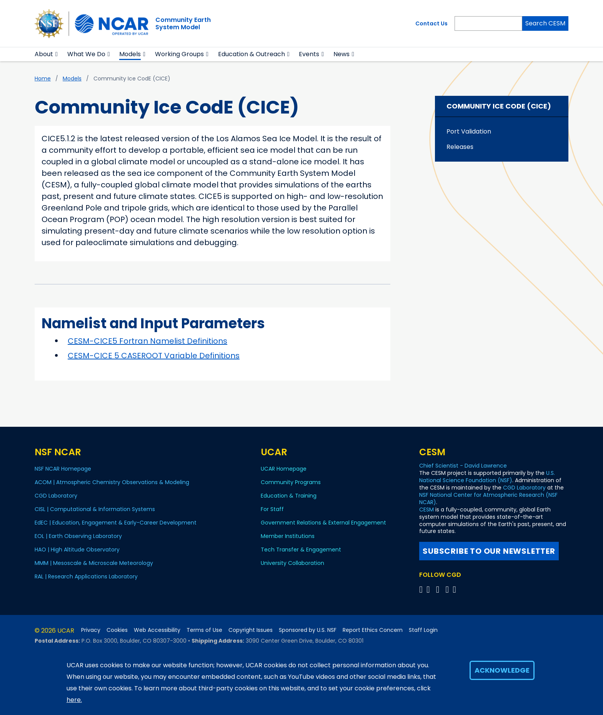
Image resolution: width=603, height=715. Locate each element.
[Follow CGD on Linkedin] (455, 589)
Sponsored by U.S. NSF (307, 630)
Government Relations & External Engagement (323, 522)
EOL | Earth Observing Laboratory (78, 536)
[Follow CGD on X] (422, 589)
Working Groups (179, 54)
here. (74, 699)
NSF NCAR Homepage (63, 469)
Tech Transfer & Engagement (301, 549)
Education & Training (288, 495)
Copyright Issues (250, 630)
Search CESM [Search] (545, 23)
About (44, 54)
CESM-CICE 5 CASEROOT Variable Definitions (154, 355)
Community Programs (291, 482)
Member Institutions (288, 536)
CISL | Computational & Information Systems (95, 509)
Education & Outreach (251, 54)
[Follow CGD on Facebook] (430, 589)
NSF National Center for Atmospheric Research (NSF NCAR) (488, 498)
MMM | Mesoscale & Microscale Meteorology (94, 563)
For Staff (272, 509)
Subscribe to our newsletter (489, 551)
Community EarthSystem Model (183, 23)
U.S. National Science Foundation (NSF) (487, 476)
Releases (459, 146)
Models (130, 54)
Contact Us (431, 23)
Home (43, 78)
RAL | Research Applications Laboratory (86, 576)
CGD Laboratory (56, 495)
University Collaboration (292, 563)
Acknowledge (502, 670)
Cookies (117, 630)
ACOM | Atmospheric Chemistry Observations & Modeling (112, 482)
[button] (56, 54)
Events (309, 54)
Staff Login (423, 630)
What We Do (86, 54)
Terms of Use (204, 630)
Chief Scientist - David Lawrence (463, 465)
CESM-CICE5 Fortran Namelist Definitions (147, 341)
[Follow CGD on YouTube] (440, 589)
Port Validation (468, 131)
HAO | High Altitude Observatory (77, 549)
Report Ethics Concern (373, 630)
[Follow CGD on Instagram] (448, 589)
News (341, 54)
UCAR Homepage (283, 469)
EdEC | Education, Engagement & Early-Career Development (116, 522)
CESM (426, 509)
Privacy (90, 630)
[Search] (488, 23)
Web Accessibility (157, 630)
